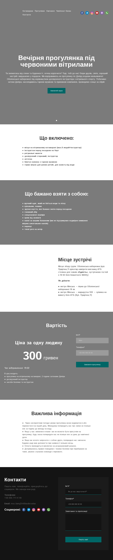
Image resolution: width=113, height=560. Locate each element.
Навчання (50, 11)
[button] (82, 13)
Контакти (27, 14)
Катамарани (28, 11)
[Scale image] (16, 266)
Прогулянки (40, 11)
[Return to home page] (11, 11)
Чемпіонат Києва (63, 11)
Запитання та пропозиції (76, 511)
